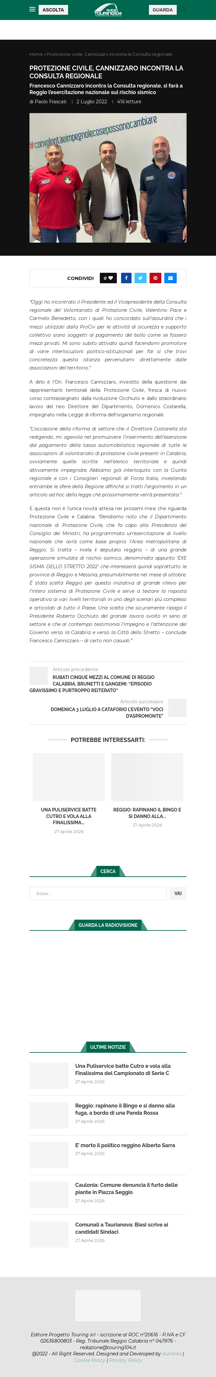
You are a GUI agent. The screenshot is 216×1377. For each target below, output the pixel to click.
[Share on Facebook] (126, 278)
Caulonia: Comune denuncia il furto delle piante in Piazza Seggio (126, 1188)
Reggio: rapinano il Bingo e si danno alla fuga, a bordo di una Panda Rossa (125, 1109)
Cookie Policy (89, 1360)
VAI (178, 893)
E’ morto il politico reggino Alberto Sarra (125, 1145)
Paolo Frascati (50, 102)
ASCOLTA (53, 9)
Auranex (171, 1354)
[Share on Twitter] (141, 278)
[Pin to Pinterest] (155, 278)
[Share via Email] (170, 278)
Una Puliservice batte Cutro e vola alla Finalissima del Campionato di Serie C (123, 1069)
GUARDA (163, 9)
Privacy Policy (125, 1360)
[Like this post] (110, 278)
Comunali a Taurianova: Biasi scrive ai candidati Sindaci (121, 1228)
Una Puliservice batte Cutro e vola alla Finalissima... (68, 816)
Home (36, 54)
